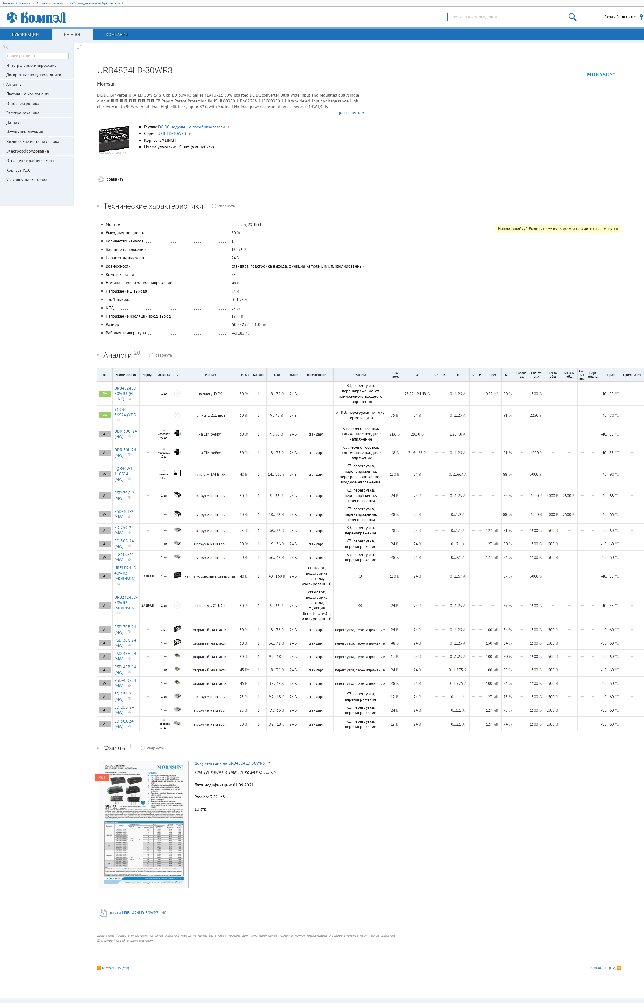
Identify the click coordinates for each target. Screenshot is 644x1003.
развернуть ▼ (352, 112)
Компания (117, 34)
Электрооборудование (27, 151)
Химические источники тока (32, 141)
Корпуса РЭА (18, 170)
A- (105, 433)
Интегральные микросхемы (31, 65)
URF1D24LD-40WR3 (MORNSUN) (126, 573)
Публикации (25, 34)
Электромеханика (22, 113)
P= (105, 393)
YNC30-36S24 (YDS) (125, 412)
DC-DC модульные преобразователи (194, 127)
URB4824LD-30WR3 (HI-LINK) (126, 393)
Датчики (14, 122)
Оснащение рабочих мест (30, 160)
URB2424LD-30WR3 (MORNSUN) (126, 603)
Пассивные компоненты (28, 94)
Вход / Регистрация (620, 16)
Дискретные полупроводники (33, 74)
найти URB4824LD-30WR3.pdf (137, 912)
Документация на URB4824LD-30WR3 (232, 763)
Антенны (14, 84)
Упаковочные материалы (29, 179)
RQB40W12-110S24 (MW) (125, 474)
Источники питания (24, 132)
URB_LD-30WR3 (175, 133)
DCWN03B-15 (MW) (115, 968)
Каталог (72, 34)
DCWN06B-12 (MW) (602, 968)
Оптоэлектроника (22, 103)
